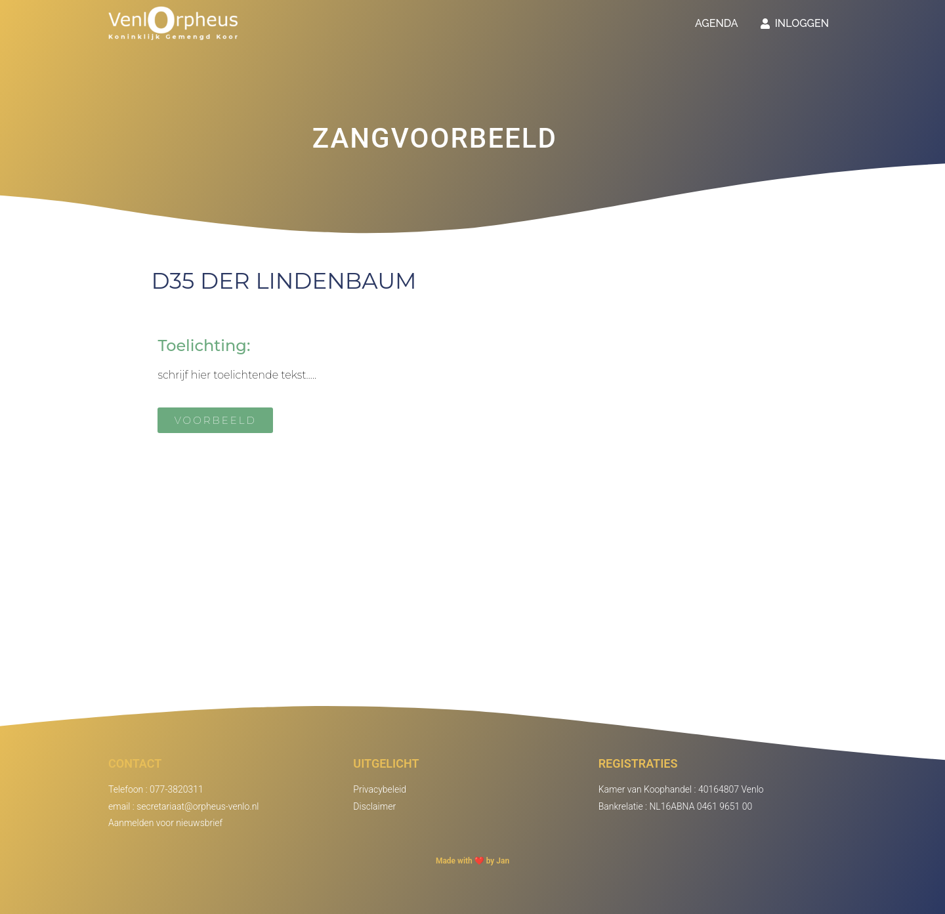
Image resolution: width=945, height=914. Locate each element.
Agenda (716, 23)
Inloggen (795, 23)
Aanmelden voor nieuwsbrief (165, 823)
